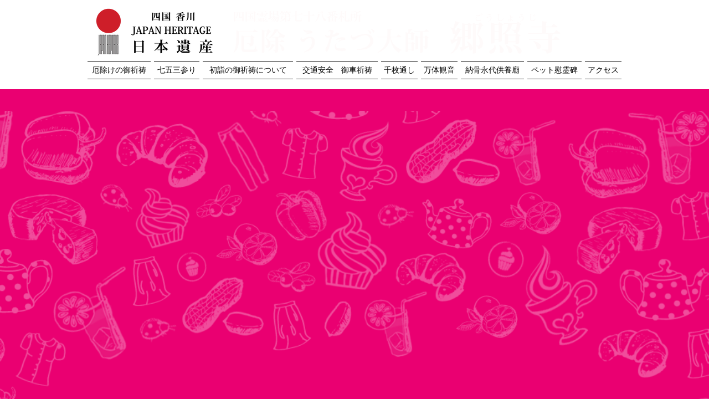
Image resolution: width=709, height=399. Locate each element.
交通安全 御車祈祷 (337, 70)
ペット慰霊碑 (554, 70)
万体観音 (439, 70)
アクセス (603, 70)
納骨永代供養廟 (492, 70)
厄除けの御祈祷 (119, 70)
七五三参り (176, 70)
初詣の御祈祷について (248, 70)
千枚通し (399, 70)
